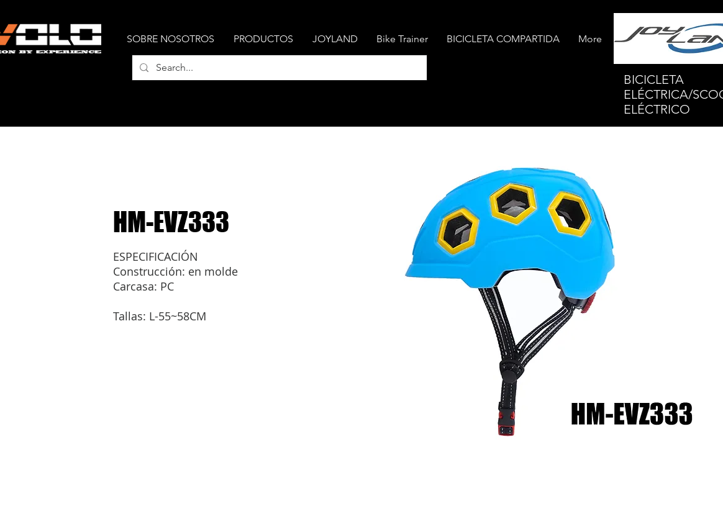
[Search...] (278, 67)
